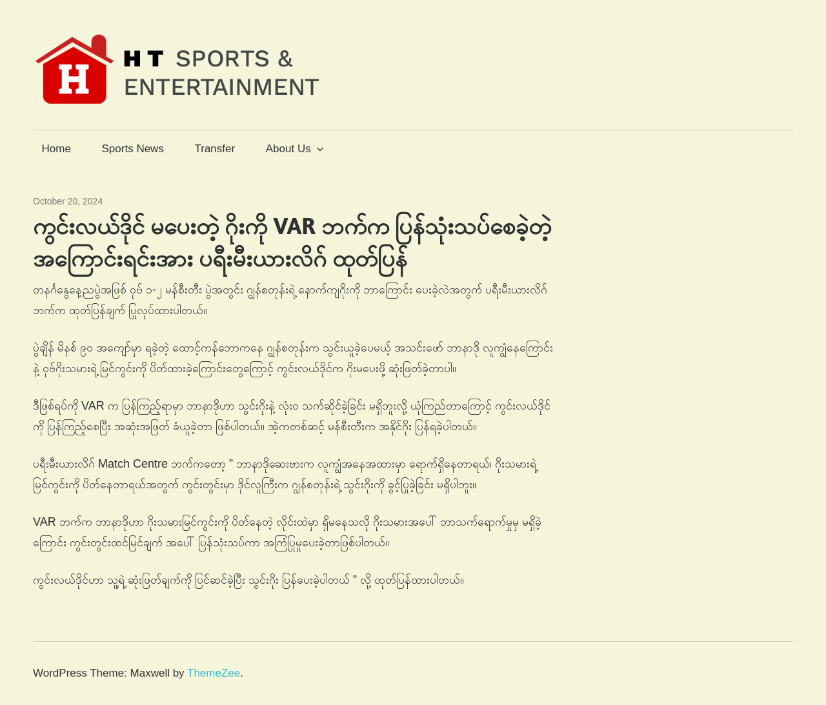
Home (56, 149)
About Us (295, 149)
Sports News (133, 149)
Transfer (214, 149)
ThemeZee (213, 673)
